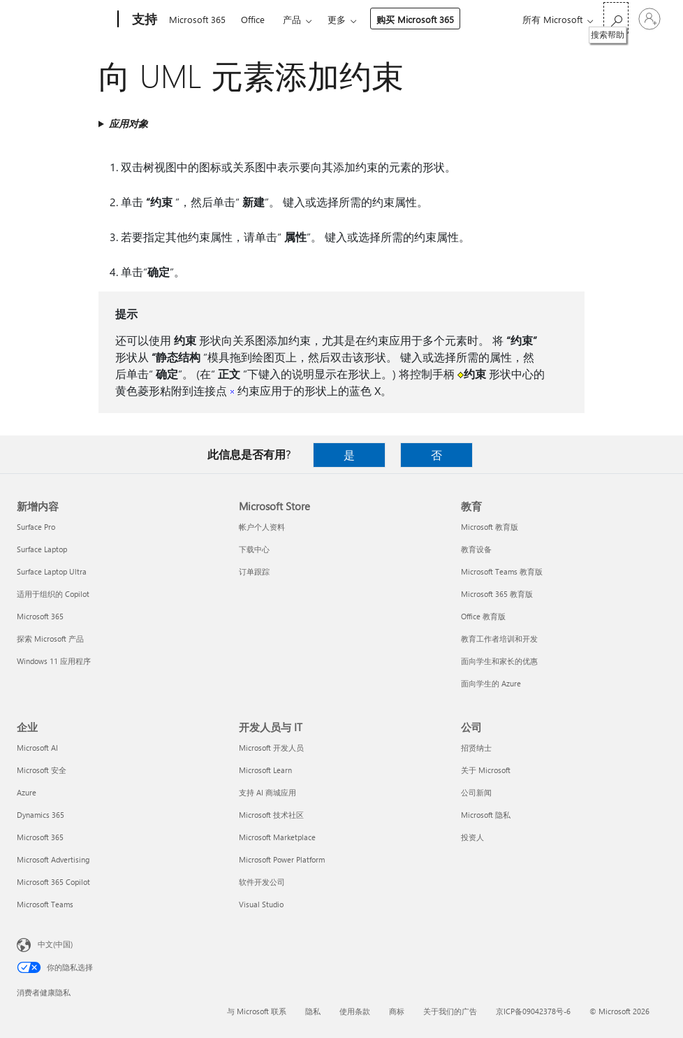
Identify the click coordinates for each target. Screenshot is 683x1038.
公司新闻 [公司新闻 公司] (476, 792)
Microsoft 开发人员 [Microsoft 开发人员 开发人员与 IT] (271, 747)
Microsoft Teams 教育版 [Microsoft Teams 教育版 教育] (502, 571)
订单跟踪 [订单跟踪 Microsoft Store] (254, 571)
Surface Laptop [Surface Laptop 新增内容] (42, 549)
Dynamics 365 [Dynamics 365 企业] (40, 814)
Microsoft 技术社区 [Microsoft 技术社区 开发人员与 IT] (271, 814)
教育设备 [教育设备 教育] (476, 549)
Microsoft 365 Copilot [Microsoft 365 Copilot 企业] (53, 882)
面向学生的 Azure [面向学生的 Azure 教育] (491, 683)
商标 (396, 1011)
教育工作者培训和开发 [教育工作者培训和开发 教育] (499, 638)
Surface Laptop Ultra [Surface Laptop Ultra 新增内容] (52, 571)
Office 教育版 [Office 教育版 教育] (483, 616)
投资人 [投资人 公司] (472, 837)
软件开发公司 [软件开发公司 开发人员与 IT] (262, 882)
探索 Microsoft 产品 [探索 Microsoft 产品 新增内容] (50, 638)
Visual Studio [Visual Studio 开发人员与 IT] (261, 904)
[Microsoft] (64, 19)
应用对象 (128, 123)
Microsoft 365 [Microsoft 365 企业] (40, 837)
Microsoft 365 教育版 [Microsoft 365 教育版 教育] (497, 594)
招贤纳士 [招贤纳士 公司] (476, 747)
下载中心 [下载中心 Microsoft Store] (254, 549)
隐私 (313, 1011)
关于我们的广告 (450, 1011)
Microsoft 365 (197, 19)
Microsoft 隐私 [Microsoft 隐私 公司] (486, 814)
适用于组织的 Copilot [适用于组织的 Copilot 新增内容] (53, 594)
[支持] (143, 19)
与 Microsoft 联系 (256, 1011)
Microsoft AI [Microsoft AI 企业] (37, 747)
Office (253, 19)
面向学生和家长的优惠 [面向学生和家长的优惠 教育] (499, 661)
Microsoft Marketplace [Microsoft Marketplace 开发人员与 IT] (277, 837)
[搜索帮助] (616, 18)
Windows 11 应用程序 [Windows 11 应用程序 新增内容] (54, 661)
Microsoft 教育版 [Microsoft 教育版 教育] (489, 526)
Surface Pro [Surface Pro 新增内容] (36, 526)
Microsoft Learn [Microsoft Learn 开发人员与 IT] (265, 770)
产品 (292, 19)
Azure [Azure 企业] (26, 792)
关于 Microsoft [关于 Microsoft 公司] (486, 770)
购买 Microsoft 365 (415, 19)
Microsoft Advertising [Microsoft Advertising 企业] (53, 859)
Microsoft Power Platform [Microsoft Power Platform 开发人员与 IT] (282, 859)
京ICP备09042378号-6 (533, 1011)
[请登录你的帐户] (649, 19)
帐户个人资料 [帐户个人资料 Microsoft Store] (262, 526)
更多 (337, 19)
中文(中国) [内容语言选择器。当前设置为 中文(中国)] (55, 944)
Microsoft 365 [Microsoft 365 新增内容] (40, 616)
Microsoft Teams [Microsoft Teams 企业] (45, 904)
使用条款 (354, 1011)
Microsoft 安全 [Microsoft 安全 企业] (41, 770)
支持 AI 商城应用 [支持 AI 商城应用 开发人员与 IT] (267, 792)
